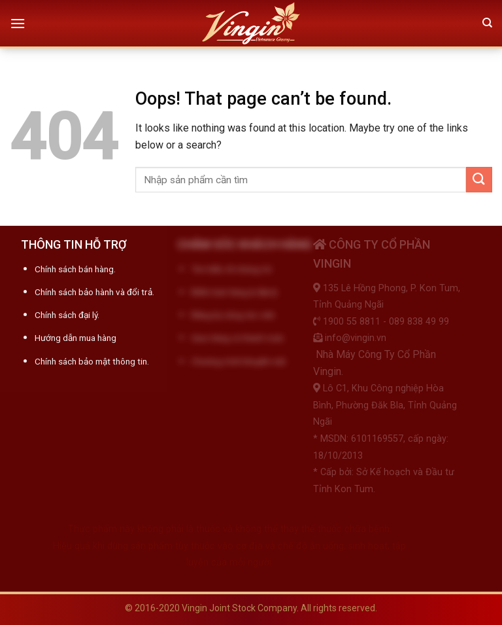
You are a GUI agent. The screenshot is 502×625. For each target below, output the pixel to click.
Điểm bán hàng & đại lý (234, 292)
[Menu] (17, 23)
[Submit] (479, 179)
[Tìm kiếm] (487, 22)
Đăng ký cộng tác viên (233, 315)
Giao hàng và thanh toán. (238, 337)
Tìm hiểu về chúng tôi (231, 269)
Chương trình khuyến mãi (238, 361)
